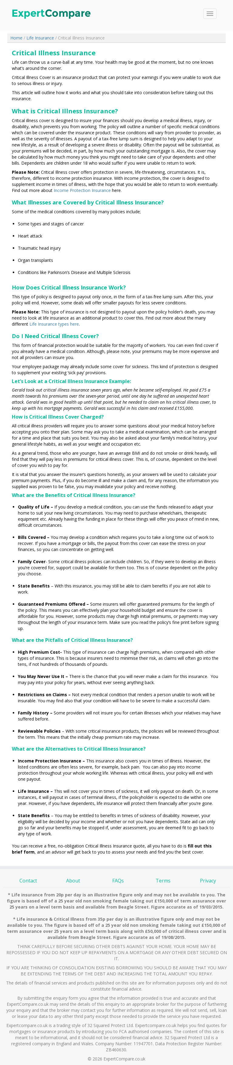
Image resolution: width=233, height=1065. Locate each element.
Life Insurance (40, 38)
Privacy (208, 880)
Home (17, 38)
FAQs (118, 880)
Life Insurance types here (54, 324)
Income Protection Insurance (82, 190)
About (73, 880)
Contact (28, 880)
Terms (163, 880)
